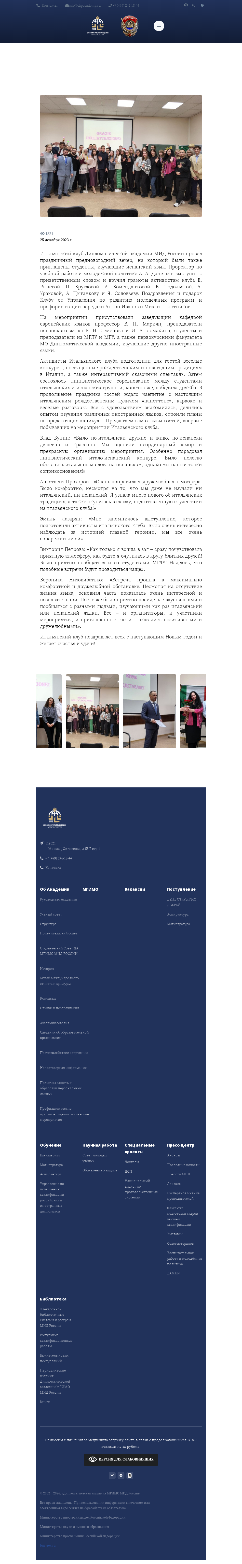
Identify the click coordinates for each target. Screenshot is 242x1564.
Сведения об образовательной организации (64, 1035)
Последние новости (183, 1164)
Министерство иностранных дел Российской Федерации (82, 1517)
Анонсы (173, 1155)
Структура (48, 923)
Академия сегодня (54, 1022)
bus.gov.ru (48, 1545)
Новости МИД (178, 1174)
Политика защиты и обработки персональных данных (60, 1088)
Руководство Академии (58, 899)
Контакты (46, 5)
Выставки (175, 1233)
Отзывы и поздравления (59, 1007)
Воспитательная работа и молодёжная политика (184, 1258)
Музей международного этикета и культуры (59, 980)
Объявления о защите (99, 1170)
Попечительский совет (58, 933)
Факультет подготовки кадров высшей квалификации (182, 1216)
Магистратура (178, 923)
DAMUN (173, 1273)
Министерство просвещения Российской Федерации (80, 1536)
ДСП (128, 1171)
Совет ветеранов (180, 1243)
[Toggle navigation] (159, 26)
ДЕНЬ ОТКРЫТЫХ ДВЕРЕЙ (181, 902)
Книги (45, 1401)
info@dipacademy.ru (83, 5)
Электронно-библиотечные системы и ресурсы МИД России (55, 1317)
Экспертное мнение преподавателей (183, 1196)
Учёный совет (51, 914)
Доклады (132, 1161)
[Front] (54, 817)
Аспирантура (177, 914)
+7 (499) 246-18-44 (123, 5)
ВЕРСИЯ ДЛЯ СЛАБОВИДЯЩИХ (120, 1459)
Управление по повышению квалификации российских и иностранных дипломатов (52, 1197)
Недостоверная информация (63, 1067)
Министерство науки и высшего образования (74, 1527)
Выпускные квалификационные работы (56, 1340)
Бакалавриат (50, 1155)
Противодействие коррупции (64, 1052)
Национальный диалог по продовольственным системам (141, 1189)
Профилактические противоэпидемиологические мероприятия (64, 1114)
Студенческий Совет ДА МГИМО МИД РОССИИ (59, 951)
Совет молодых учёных (94, 1158)
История (47, 968)
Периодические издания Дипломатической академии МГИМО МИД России (55, 1381)
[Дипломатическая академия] (97, 26)
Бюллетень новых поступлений (54, 1358)
